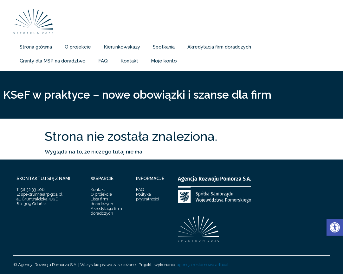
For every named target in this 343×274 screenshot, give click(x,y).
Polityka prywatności (147, 196)
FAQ (103, 61)
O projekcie (78, 47)
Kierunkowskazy (122, 47)
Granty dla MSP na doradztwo (53, 61)
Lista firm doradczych (102, 201)
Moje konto (164, 61)
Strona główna (36, 47)
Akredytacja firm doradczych (219, 47)
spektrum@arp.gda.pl (41, 194)
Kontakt (129, 61)
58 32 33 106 (32, 189)
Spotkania (164, 47)
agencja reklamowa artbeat (203, 264)
